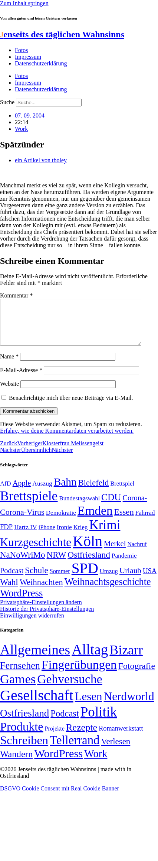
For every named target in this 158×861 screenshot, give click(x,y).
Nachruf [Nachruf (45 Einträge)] (137, 553)
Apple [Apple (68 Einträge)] (22, 492)
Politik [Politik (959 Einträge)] (98, 720)
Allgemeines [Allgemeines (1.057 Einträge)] (35, 658)
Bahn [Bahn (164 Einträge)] (65, 491)
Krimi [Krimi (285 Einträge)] (104, 534)
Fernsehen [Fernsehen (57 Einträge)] (20, 674)
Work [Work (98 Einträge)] (95, 762)
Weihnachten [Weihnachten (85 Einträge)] (41, 591)
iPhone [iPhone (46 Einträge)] (47, 536)
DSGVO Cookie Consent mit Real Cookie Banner (59, 797)
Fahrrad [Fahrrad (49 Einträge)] (145, 521)
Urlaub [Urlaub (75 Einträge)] (130, 579)
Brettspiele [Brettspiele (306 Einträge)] (29, 504)
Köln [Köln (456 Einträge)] (87, 550)
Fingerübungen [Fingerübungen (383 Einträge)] (79, 673)
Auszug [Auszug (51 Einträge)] (42, 492)
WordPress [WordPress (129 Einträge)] (21, 602)
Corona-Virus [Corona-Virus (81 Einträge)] (22, 520)
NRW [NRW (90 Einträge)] (56, 563)
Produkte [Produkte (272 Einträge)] (21, 735)
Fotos (21, 50)
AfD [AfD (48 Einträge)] (5, 492)
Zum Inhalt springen (24, 3)
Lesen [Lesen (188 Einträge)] (88, 705)
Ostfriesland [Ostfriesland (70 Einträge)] (24, 722)
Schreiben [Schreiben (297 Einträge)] (24, 749)
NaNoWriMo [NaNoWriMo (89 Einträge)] (22, 563)
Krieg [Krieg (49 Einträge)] (80, 536)
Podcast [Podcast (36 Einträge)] (64, 722)
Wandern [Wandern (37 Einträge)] (16, 763)
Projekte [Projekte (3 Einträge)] (55, 737)
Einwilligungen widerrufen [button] (32, 624)
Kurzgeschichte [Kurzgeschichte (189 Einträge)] (35, 551)
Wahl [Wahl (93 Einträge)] (9, 591)
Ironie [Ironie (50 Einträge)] (64, 536)
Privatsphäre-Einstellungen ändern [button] (41, 611)
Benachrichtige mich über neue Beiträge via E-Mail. (71, 407)
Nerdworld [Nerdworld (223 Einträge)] (128, 705)
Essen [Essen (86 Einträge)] (124, 520)
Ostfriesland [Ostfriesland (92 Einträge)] (89, 563)
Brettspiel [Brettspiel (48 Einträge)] (122, 492)
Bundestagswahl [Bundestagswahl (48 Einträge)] (79, 507)
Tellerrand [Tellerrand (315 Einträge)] (74, 749)
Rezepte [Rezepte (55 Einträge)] (81, 736)
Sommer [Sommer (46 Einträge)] (60, 580)
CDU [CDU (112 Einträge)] (111, 506)
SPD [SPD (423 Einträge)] (85, 577)
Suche (7, 102)
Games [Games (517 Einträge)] (18, 688)
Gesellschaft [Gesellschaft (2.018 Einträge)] (36, 704)
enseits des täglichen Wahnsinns (62, 34)
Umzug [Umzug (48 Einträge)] (109, 579)
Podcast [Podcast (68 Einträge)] (11, 579)
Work (21, 129)
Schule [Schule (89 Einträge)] (36, 579)
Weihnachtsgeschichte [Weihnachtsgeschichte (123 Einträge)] (108, 590)
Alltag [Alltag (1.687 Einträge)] (90, 658)
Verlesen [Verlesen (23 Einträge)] (115, 750)
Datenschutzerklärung (41, 63)
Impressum (28, 57)
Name (9, 365)
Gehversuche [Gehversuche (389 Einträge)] (69, 688)
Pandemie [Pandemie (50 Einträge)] (124, 564)
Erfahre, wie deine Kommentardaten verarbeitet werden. (67, 439)
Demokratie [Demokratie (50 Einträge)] (61, 521)
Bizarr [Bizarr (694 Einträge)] (126, 658)
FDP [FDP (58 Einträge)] (6, 536)
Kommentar (16, 295)
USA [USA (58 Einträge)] (150, 579)
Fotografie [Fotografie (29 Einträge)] (136, 675)
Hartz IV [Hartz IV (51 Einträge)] (25, 536)
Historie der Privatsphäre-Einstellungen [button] (47, 618)
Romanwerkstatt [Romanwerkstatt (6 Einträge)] (121, 737)
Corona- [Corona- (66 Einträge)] (135, 507)
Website (9, 392)
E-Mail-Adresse (21, 379)
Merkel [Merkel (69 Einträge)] (115, 552)
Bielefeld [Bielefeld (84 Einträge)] (93, 491)
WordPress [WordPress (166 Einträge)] (58, 762)
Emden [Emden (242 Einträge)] (95, 519)
